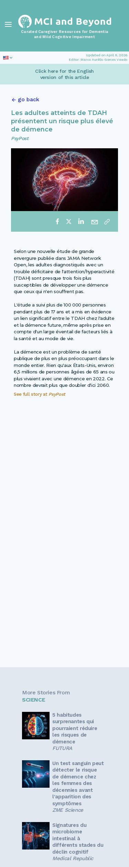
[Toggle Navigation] (8, 24)
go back (28, 99)
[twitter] (69, 221)
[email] (94, 221)
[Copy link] (106, 221)
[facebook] (57, 221)
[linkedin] (81, 221)
